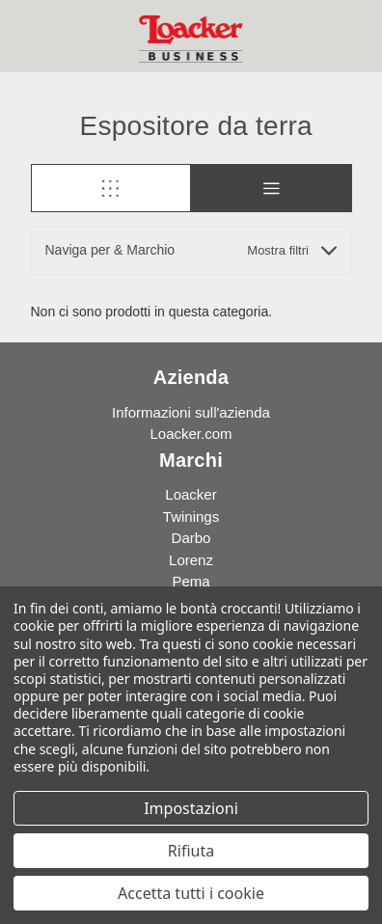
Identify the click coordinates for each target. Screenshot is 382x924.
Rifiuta (191, 850)
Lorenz (191, 560)
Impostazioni (191, 808)
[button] (191, 250)
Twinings (191, 516)
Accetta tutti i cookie (191, 893)
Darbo (191, 538)
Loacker (190, 494)
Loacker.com (191, 433)
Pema (190, 581)
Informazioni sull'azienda (191, 412)
